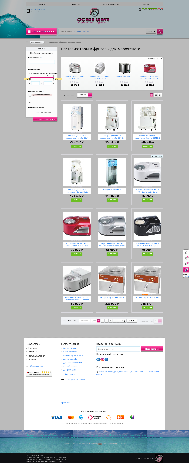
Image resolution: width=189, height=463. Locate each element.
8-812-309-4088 (38, 9)
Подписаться (152, 349)
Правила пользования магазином (84, 444)
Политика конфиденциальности (115, 444)
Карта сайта (66, 444)
